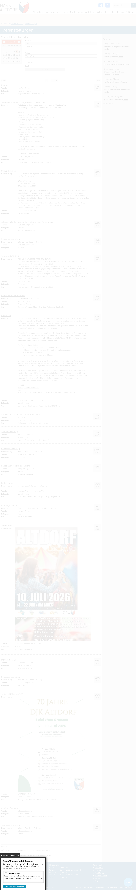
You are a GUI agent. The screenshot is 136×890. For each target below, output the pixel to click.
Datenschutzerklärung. (17, 868)
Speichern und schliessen (14, 886)
